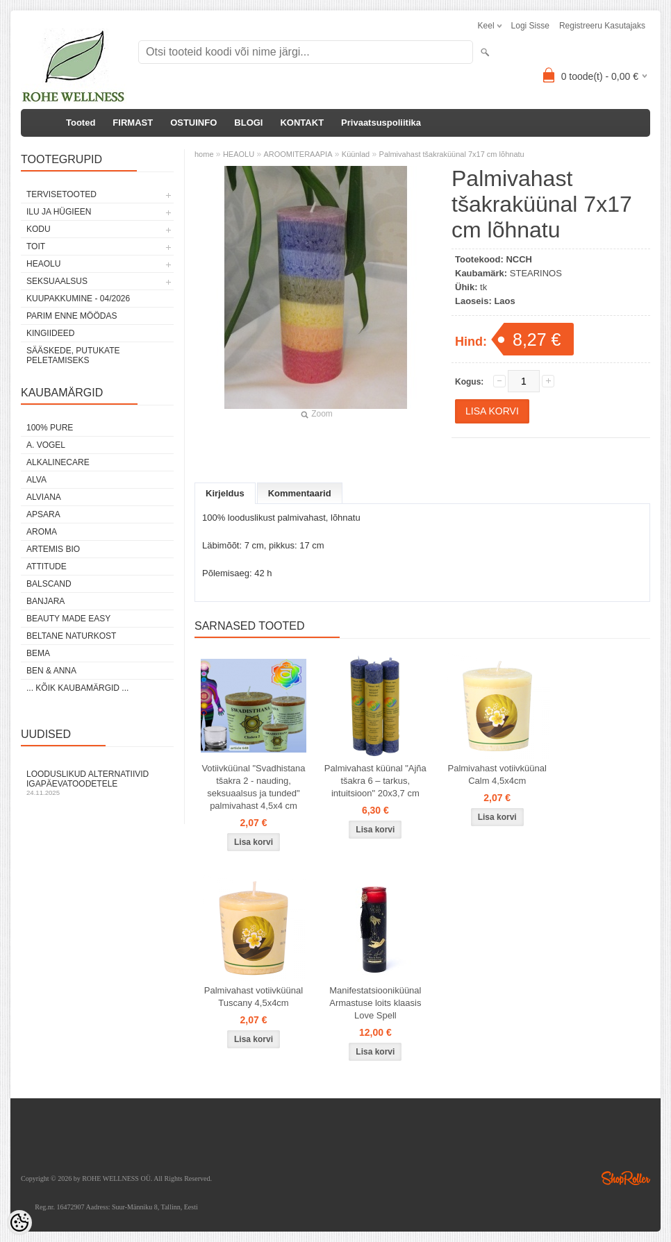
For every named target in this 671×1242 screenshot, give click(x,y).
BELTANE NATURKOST (71, 636)
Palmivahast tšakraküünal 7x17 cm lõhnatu (451, 154)
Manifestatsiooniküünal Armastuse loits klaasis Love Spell (375, 1003)
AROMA (41, 532)
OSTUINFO (193, 122)
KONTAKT (302, 122)
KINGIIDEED (50, 333)
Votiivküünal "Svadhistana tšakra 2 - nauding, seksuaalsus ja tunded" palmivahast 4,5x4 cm (253, 787)
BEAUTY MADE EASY (68, 618)
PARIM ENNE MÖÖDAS (71, 316)
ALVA (36, 480)
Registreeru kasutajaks (602, 26)
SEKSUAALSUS (57, 281)
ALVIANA (43, 497)
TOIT (35, 246)
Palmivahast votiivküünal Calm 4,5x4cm (497, 774)
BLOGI (248, 122)
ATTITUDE (46, 566)
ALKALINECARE (58, 462)
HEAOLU (43, 264)
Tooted (80, 122)
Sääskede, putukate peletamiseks (72, 355)
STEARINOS (536, 273)
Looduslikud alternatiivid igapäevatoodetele (97, 782)
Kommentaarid (299, 493)
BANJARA (45, 601)
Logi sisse (530, 26)
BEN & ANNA (51, 670)
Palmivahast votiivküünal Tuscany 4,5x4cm (253, 996)
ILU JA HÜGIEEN (58, 212)
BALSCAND (49, 584)
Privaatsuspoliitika (381, 122)
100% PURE (49, 428)
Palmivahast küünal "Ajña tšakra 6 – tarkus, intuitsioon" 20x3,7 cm (375, 780)
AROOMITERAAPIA (297, 154)
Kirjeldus (225, 493)
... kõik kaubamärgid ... (77, 688)
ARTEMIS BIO (53, 549)
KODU (38, 229)
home (204, 154)
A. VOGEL (45, 445)
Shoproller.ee (626, 1178)
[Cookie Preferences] (19, 1222)
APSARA (43, 514)
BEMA (38, 653)
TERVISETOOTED (61, 194)
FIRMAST (133, 122)
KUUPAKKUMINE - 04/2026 (78, 298)
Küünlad (356, 154)
